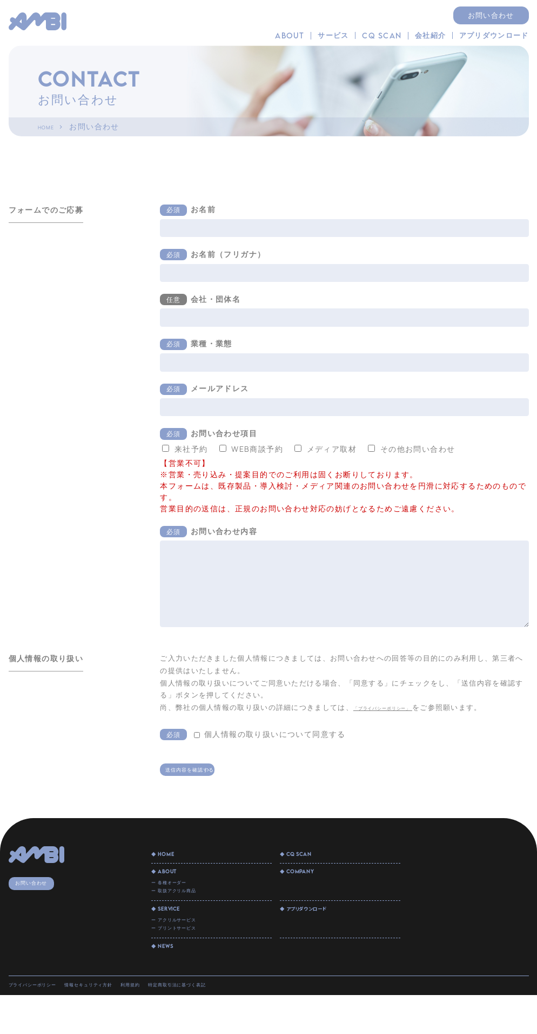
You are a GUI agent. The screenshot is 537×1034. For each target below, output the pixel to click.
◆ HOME (169, 863)
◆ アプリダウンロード (317, 932)
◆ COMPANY (306, 883)
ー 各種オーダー (179, 897)
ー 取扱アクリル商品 (187, 909)
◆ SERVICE (174, 932)
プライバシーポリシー (47, 1021)
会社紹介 (430, 35)
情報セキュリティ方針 (132, 1021)
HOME (50, 126)
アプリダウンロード (494, 35)
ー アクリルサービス (187, 946)
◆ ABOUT (171, 883)
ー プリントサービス (187, 959)
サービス (333, 35)
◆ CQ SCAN (305, 863)
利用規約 (195, 1021)
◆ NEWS (168, 981)
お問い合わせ (491, 15)
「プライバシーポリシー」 (400, 707)
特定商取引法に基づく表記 (265, 1021)
